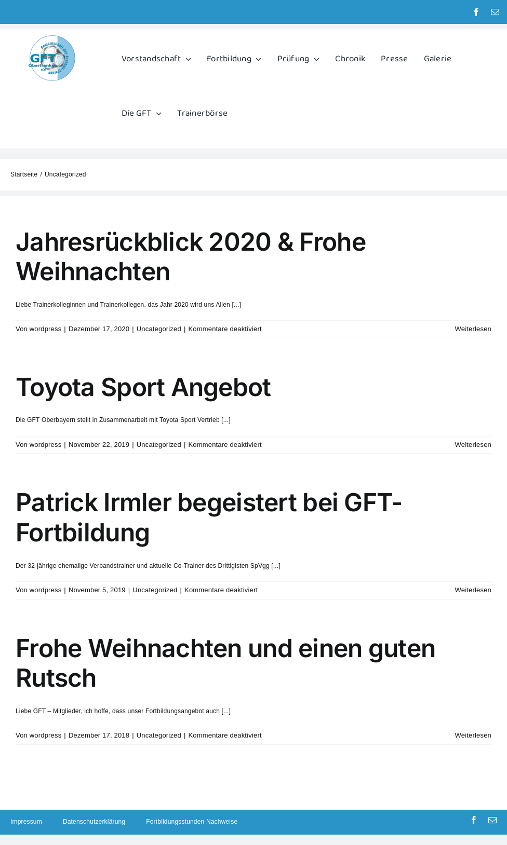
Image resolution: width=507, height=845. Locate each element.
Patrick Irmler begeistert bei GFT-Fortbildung (209, 517)
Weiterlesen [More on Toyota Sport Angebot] (473, 444)
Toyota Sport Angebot (143, 387)
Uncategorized (159, 329)
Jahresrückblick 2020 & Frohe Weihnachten (191, 256)
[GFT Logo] (52, 37)
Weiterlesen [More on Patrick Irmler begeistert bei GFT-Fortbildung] (473, 590)
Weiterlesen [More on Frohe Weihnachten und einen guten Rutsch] (473, 735)
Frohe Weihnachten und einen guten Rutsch (225, 663)
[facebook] (476, 12)
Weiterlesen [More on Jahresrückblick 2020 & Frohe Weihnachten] (473, 329)
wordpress (46, 329)
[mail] (495, 12)
